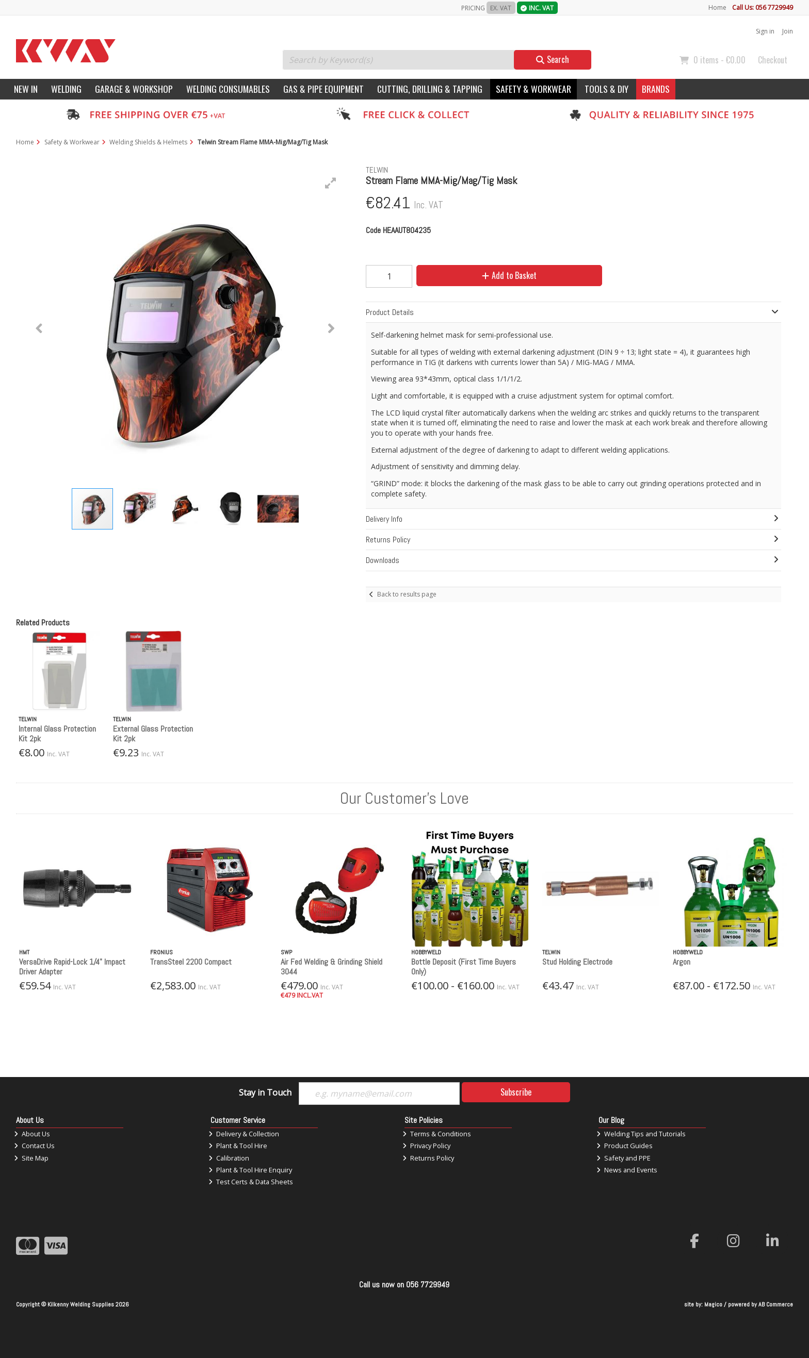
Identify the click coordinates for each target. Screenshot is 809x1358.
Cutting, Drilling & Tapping (429, 88)
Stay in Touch (265, 1093)
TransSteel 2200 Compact (191, 961)
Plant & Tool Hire (237, 1145)
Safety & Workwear (533, 88)
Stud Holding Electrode (577, 961)
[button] (330, 183)
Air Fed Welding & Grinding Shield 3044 (331, 966)
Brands (656, 88)
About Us (32, 1133)
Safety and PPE (623, 1158)
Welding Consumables (228, 88)
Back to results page (406, 594)
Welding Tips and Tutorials (641, 1133)
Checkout (772, 60)
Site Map (31, 1158)
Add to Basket (509, 275)
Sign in (765, 31)
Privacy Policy (426, 1145)
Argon (681, 961)
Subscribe (515, 1092)
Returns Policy (428, 1158)
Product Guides (624, 1145)
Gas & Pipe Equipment (323, 88)
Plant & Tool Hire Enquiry (250, 1169)
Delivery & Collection (243, 1133)
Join (787, 31)
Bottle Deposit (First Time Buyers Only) (463, 966)
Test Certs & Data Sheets (250, 1181)
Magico (713, 1304)
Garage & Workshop (134, 88)
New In (26, 88)
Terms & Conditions (436, 1133)
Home (717, 7)
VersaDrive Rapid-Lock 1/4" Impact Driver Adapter (72, 966)
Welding (66, 88)
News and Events (626, 1169)
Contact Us (34, 1145)
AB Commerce (775, 1304)
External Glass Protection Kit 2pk (153, 733)
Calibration (228, 1158)
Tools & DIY (606, 88)
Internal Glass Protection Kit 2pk (57, 733)
